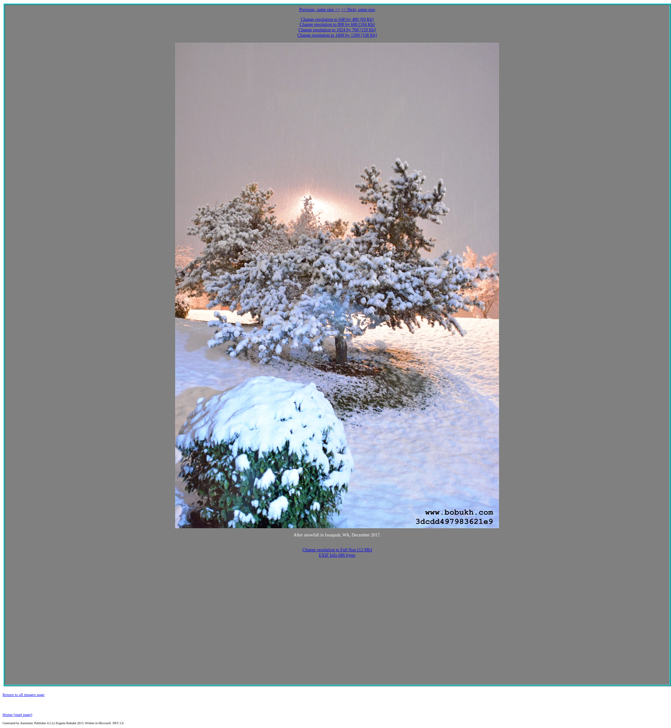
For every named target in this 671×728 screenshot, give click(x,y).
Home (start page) (17, 714)
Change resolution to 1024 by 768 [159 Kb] (337, 30)
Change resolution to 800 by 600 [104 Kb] (337, 24)
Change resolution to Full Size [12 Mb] (337, 550)
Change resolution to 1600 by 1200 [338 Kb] (337, 35)
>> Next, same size (358, 9)
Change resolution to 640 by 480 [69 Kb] (337, 19)
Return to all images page (24, 694)
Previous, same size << (319, 9)
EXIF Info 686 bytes (337, 555)
